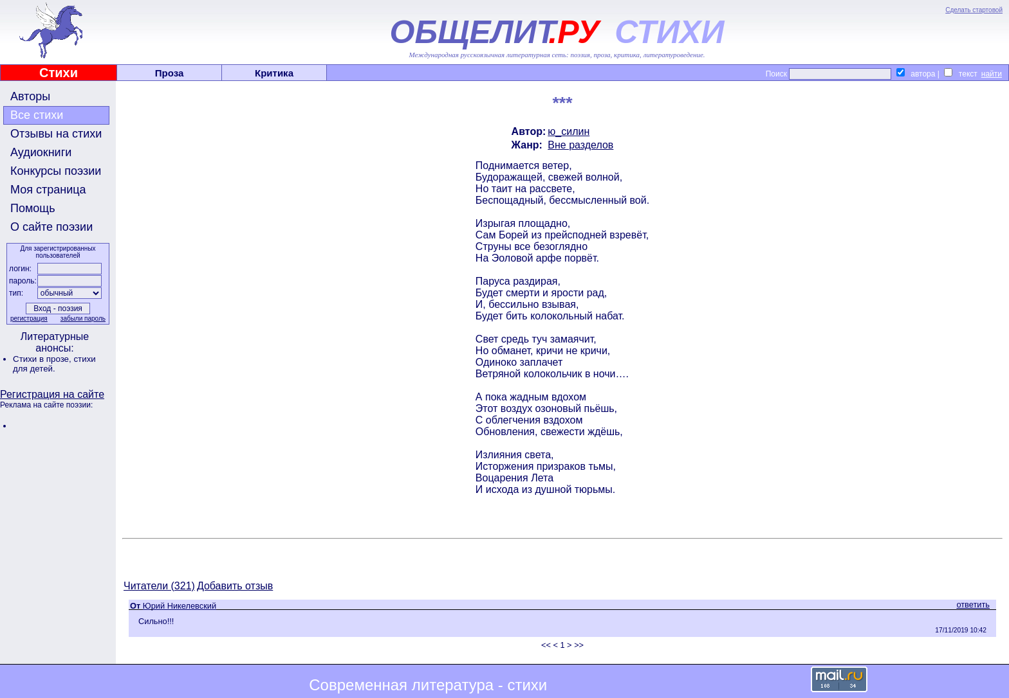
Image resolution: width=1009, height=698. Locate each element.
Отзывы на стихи (56, 133)
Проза (169, 72)
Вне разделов (580, 144)
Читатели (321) (159, 585)
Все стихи (36, 115)
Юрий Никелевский (179, 606)
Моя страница (48, 189)
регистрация (29, 318)
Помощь (32, 208)
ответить (973, 604)
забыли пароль (83, 318)
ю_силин (568, 131)
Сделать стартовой (974, 9)
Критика (274, 72)
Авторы (30, 96)
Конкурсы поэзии (55, 171)
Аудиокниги (40, 152)
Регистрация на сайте (52, 394)
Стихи (58, 73)
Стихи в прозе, (43, 359)
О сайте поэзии (51, 226)
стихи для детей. (54, 363)
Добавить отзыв (235, 585)
